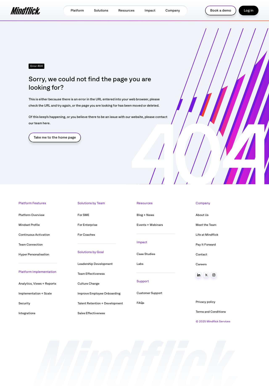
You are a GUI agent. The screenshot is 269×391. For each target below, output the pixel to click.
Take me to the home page (55, 137)
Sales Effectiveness (91, 313)
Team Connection (30, 244)
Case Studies (146, 254)
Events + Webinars (150, 225)
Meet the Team (206, 225)
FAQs (140, 303)
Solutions (101, 10)
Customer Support (149, 293)
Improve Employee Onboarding (99, 293)
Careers (201, 264)
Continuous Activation (34, 235)
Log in (248, 10)
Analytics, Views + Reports (37, 283)
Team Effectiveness (91, 274)
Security (24, 303)
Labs (140, 264)
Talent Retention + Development (100, 303)
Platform (77, 10)
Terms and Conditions (211, 312)
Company (172, 10)
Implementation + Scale (35, 293)
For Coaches (86, 235)
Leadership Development (95, 264)
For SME (83, 215)
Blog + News (145, 215)
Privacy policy (205, 302)
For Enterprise (87, 225)
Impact (150, 10)
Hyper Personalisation (33, 254)
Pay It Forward (206, 244)
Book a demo (220, 10)
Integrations (26, 313)
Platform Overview (31, 215)
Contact (201, 254)
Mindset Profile (29, 225)
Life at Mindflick (207, 235)
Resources (126, 10)
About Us (202, 215)
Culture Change (88, 283)
